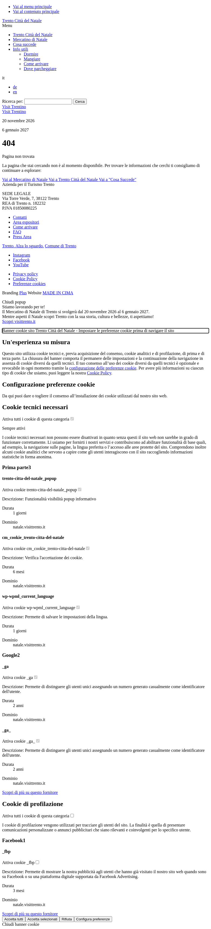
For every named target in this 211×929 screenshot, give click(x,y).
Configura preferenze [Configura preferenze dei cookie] (93, 919)
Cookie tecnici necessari (35, 407)
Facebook (21, 260)
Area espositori (26, 222)
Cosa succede (24, 44)
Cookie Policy (25, 278)
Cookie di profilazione (32, 803)
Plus (23, 293)
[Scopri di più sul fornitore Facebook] (30, 913)
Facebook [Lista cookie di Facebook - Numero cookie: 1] (13, 840)
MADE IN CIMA (58, 293)
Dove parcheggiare (40, 68)
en (15, 92)
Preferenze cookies (29, 283)
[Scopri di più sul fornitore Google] (30, 792)
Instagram (21, 255)
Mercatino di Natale (30, 39)
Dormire (31, 54)
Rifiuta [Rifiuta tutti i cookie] (67, 919)
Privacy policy (25, 274)
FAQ (17, 232)
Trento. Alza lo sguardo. (23, 246)
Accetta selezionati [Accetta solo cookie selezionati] (42, 919)
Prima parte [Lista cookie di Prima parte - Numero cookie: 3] (16, 467)
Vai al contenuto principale (36, 11)
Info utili (20, 49)
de (15, 87)
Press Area (22, 236)
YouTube (21, 264)
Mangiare (32, 59)
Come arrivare (36, 64)
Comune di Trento (60, 246)
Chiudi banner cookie (20, 924)
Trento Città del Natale (22, 20)
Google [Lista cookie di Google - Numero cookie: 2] (11, 655)
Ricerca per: (12, 101)
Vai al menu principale (32, 6)
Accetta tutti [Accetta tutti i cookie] (13, 919)
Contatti (20, 217)
